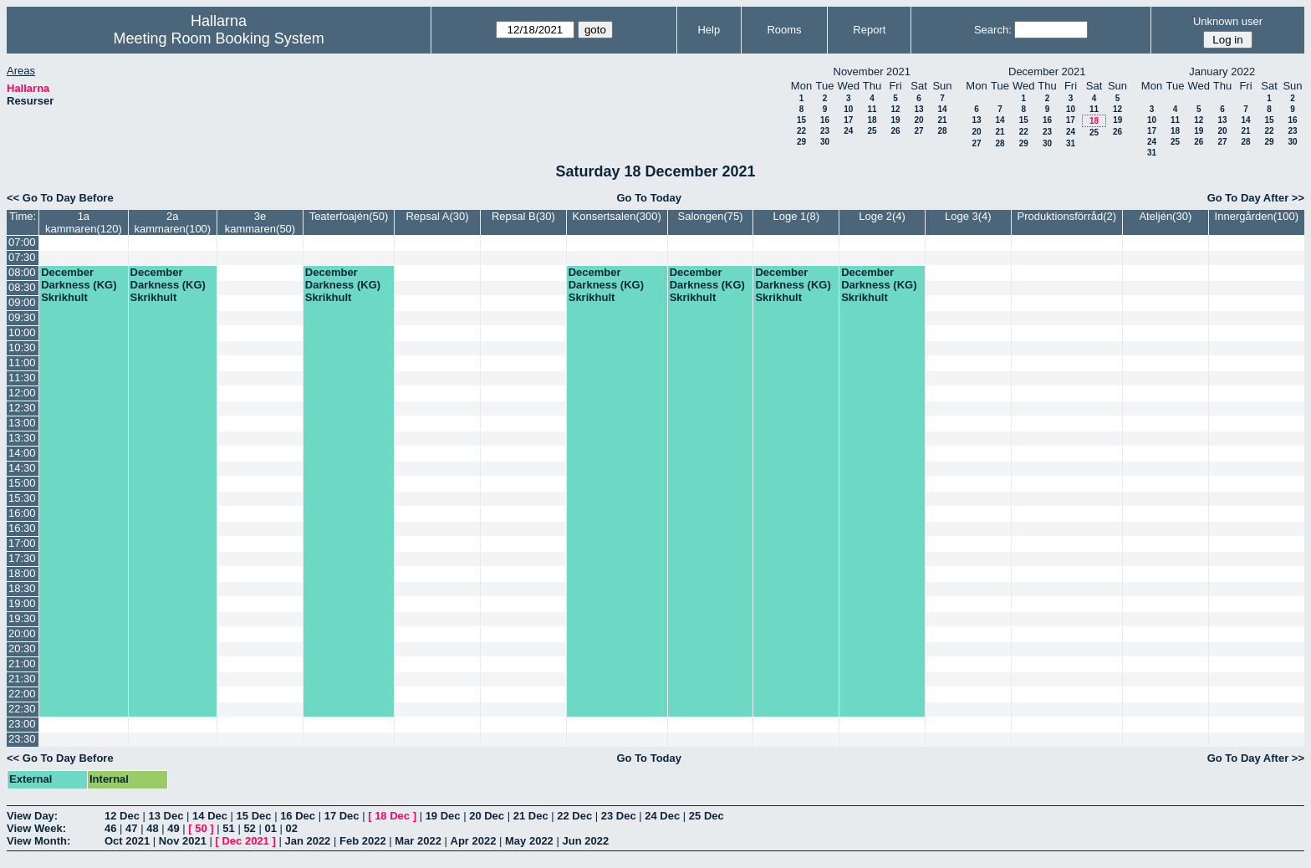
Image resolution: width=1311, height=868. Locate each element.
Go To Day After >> (1255, 197)
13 (918, 109)
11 (871, 109)
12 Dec (122, 815)
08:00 (22, 272)
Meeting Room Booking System (219, 38)
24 (848, 130)
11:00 (22, 362)
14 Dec (209, 815)
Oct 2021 (127, 841)
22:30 (22, 708)
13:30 (22, 437)
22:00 (22, 693)
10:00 (22, 332)
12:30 (22, 407)
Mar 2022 (418, 841)
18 (871, 120)
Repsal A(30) (437, 216)
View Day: (32, 815)
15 (801, 120)
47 (131, 828)
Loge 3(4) (968, 216)
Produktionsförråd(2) (1067, 216)
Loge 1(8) (796, 216)
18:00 (22, 573)
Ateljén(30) (1165, 216)
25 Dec (706, 815)
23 (824, 130)
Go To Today (648, 197)
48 (152, 828)
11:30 (22, 377)
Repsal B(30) (523, 216)
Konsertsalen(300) (617, 216)
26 (895, 130)
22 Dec (574, 815)
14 (941, 109)
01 (270, 828)
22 (801, 130)
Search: (993, 29)
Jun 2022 (585, 841)
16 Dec (297, 815)
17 (848, 120)
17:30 (22, 558)
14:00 (22, 453)
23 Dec (618, 815)
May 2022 (529, 841)
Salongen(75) (709, 216)
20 (918, 120)
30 (824, 141)
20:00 (22, 633)
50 (201, 828)
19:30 (22, 618)
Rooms (784, 29)
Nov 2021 (183, 841)
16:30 (22, 528)
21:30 (22, 678)
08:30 (22, 287)
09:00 (22, 302)
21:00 (22, 663)
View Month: (38, 841)
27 (918, 130)
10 (848, 109)
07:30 (22, 257)
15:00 (22, 483)
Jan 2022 (307, 841)
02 (292, 828)
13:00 (22, 422)
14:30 (22, 468)
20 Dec (486, 815)
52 (249, 828)
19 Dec (443, 815)
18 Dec (392, 815)
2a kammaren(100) (172, 222)
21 (941, 120)
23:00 (22, 723)
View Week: (36, 828)
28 (941, 130)
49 (173, 828)
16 (824, 120)
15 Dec (254, 815)
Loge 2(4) (882, 216)
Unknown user (1228, 21)
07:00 (22, 242)
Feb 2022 (362, 841)
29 (801, 141)
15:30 (22, 498)
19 (895, 120)
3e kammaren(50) (260, 222)
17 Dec (342, 815)
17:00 (22, 543)
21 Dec (530, 815)
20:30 (22, 648)
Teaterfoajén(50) (349, 216)
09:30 (22, 317)
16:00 (22, 513)
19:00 (22, 603)
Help (708, 29)
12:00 (22, 392)
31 (1070, 143)
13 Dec (166, 815)
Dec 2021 (245, 841)
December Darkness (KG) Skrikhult (78, 285)
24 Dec (662, 815)
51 (228, 828)
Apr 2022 (474, 841)
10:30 (22, 347)
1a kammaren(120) (83, 222)
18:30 (22, 588)
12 (895, 109)
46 (110, 828)
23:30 (22, 739)
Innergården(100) (1256, 216)
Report (869, 29)
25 (871, 130)
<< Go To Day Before (60, 197)
